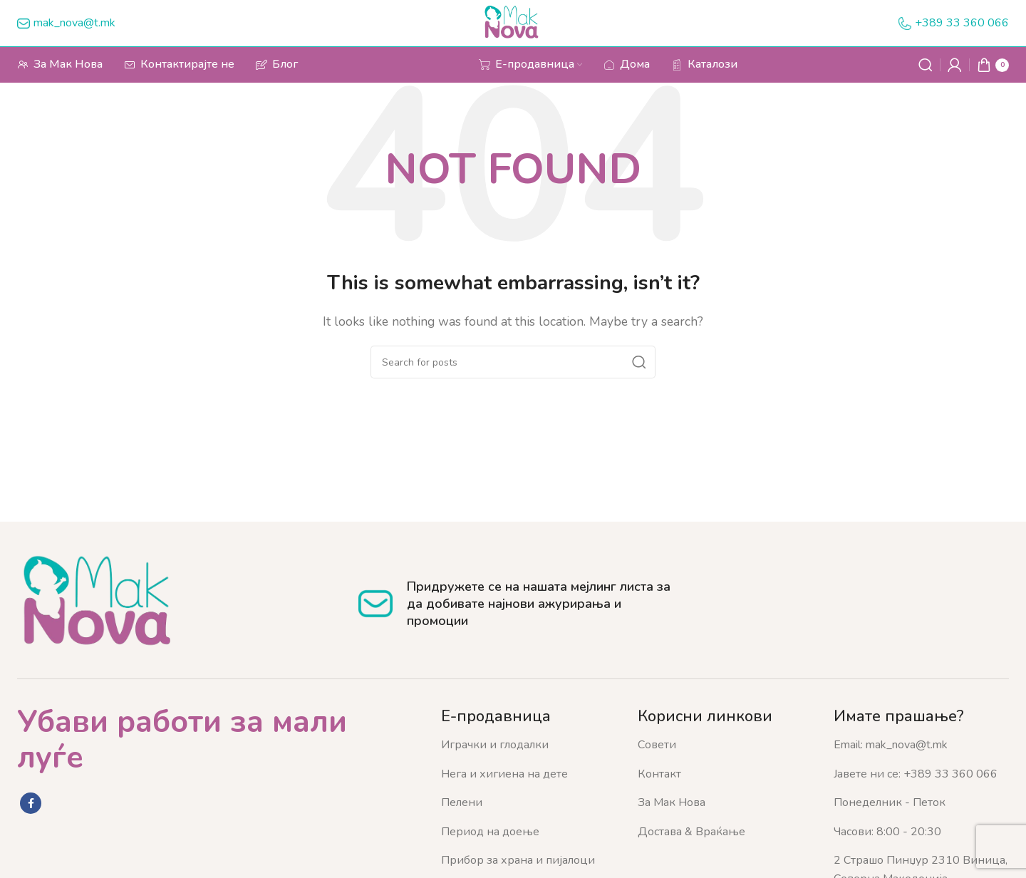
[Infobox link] (66, 23)
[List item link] (528, 745)
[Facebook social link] (30, 803)
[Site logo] (513, 22)
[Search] (925, 65)
